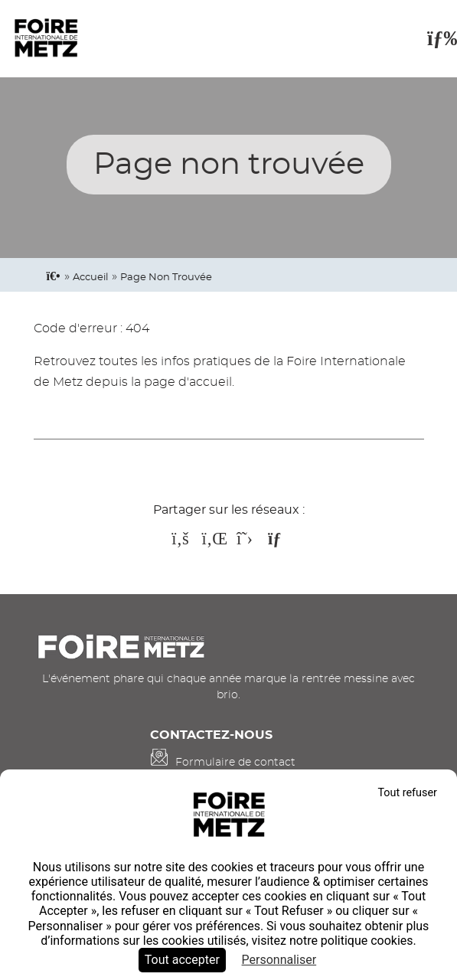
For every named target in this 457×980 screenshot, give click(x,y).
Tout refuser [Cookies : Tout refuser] (407, 792)
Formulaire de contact (235, 762)
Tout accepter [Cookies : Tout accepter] (182, 959)
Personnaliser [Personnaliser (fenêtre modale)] (279, 959)
